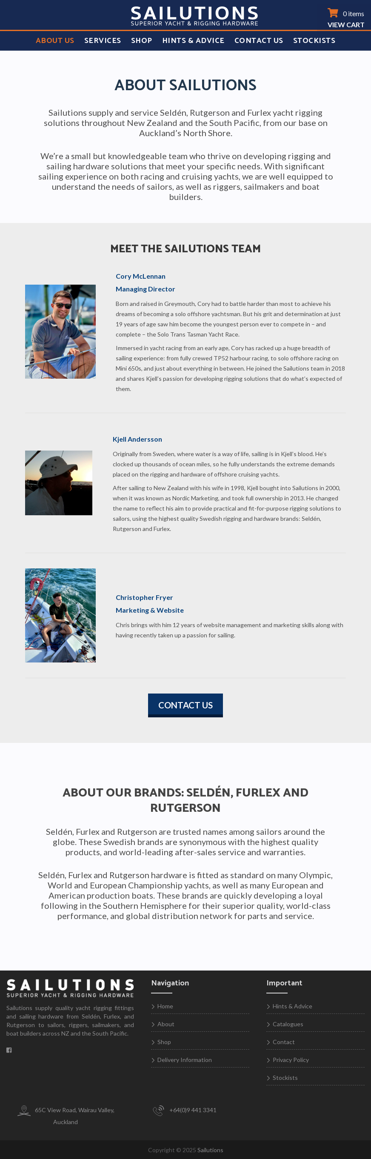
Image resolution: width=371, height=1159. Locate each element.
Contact (284, 1041)
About (165, 1024)
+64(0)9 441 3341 (184, 1110)
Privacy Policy (291, 1059)
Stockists (314, 40)
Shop (141, 40)
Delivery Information (184, 1059)
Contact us (185, 705)
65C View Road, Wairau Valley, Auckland (65, 1115)
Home (165, 1006)
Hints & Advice (193, 40)
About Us (55, 40)
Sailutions (210, 1149)
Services (102, 40)
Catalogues (288, 1024)
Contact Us (258, 40)
